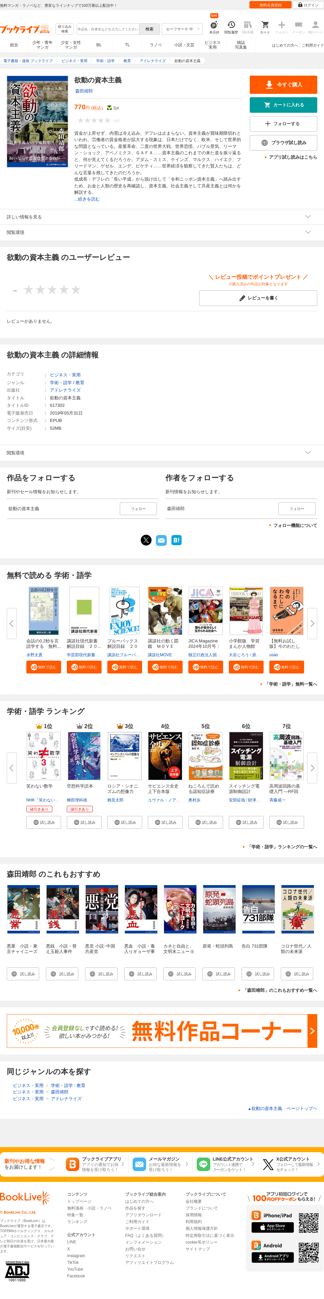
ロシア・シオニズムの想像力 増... (122, 791)
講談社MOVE (160, 655)
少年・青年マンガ (42, 45)
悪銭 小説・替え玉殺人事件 (61, 949)
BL (99, 44)
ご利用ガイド (313, 45)
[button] (43, 667)
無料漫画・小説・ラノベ (89, 1208)
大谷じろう (239, 655)
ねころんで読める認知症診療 (203, 789)
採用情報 (194, 1215)
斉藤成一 (277, 800)
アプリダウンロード (143, 1215)
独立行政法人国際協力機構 (212, 655)
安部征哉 (237, 800)
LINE (71, 1242)
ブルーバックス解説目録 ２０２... (122, 646)
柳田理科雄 (77, 800)
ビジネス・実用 (65, 374)
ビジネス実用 (213, 45)
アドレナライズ (65, 390)
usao (273, 655)
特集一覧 (75, 1215)
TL (127, 45)
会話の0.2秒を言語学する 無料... (43, 643)
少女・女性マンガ (71, 45)
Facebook (76, 1276)
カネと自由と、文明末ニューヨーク (178, 951)
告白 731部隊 (255, 946)
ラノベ (156, 45)
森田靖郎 (84, 91)
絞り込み (65, 29)
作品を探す (135, 1208)
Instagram (76, 1255)
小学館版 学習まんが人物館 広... (244, 646)
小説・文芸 (184, 45)
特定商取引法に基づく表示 (210, 1235)
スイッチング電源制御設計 (244, 789)
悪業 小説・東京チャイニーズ (22, 949)
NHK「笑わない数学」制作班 (52, 800)
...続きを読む (87, 199)
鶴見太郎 (115, 800)
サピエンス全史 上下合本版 (165, 789)
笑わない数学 (39, 786)
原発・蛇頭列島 (217, 946)
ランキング (77, 1221)
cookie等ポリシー (202, 1242)
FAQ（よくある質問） (145, 1235)
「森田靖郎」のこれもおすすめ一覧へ (280, 990)
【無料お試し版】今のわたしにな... (284, 646)
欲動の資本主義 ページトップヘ (282, 1108)
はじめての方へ (285, 45)
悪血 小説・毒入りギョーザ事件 (139, 951)
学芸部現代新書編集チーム (91, 655)
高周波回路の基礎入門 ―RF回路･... (284, 791)
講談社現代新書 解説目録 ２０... (84, 643)
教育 (80, 382)
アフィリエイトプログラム (149, 1262)
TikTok (73, 1262)
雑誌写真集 (241, 45)
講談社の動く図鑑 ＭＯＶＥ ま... (163, 646)
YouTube (75, 1269)
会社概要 (194, 1201)
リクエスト (135, 1255)
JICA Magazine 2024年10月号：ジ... (204, 646)
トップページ (79, 1201)
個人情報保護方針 (202, 1228)
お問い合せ (135, 1249)
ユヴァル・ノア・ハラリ (170, 800)
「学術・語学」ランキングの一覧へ (282, 846)
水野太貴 (34, 655)
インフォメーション (143, 1242)
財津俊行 (256, 800)
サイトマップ (198, 1249)
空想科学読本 (80, 786)
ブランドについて (202, 1208)
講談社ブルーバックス (127, 655)
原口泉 (258, 655)
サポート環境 (137, 1228)
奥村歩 (194, 800)
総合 (14, 45)
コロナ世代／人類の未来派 (296, 949)
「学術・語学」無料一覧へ (291, 684)
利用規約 (194, 1221)
